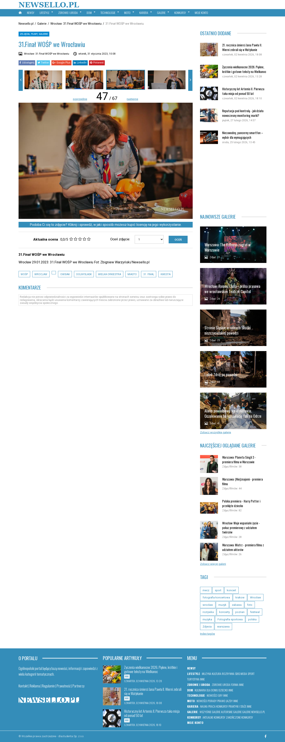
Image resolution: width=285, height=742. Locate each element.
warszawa (223, 626)
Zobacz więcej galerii (213, 564)
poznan (240, 612)
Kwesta (166, 274)
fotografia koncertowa (216, 597)
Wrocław (255, 597)
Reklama (35, 685)
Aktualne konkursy (214, 717)
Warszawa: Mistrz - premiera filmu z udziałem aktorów (243, 547)
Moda (244, 673)
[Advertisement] (233, 179)
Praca (212, 706)
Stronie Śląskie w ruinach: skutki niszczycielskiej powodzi (227, 330)
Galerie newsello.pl (253, 712)
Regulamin (48, 685)
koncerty (224, 612)
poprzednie (80, 99)
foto (249, 604)
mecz (206, 590)
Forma (234, 684)
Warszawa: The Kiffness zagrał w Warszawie (227, 247)
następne (132, 99)
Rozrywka (228, 673)
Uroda (226, 684)
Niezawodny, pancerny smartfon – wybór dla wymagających (242, 135)
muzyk (222, 604)
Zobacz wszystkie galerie (215, 432)
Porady (212, 701)
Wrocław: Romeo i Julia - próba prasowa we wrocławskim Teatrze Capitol (232, 288)
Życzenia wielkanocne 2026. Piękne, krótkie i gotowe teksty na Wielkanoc (244, 69)
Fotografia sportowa (230, 619)
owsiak (65, 274)
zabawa (237, 604)
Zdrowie (217, 684)
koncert (231, 590)
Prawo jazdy (225, 701)
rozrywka (208, 612)
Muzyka (206, 673)
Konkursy (222, 706)
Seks (237, 673)
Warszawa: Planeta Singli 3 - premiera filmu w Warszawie (239, 459)
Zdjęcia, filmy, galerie (34, 34)
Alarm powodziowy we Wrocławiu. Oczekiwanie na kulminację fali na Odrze (232, 413)
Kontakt (23, 685)
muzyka (207, 619)
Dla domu (212, 690)
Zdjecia (207, 626)
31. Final (148, 274)
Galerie (42, 23)
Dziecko (223, 690)
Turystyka (193, 679)
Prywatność (64, 685)
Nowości (212, 695)
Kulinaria (200, 690)
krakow (240, 597)
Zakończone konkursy (239, 717)
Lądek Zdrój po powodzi (220, 374)
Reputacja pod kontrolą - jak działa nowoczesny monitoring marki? (242, 113)
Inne (202, 679)
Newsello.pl (26, 23)
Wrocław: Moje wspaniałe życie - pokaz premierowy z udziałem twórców (241, 527)
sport (218, 590)
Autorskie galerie (231, 712)
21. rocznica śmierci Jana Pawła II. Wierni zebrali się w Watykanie (242, 47)
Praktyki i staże (237, 706)
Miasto (132, 274)
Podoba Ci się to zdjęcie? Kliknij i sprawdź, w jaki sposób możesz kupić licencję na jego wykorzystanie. (105, 225)
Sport (251, 673)
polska (252, 619)
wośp (24, 274)
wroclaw (40, 274)
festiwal (255, 612)
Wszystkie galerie (210, 712)
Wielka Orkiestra (109, 274)
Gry (220, 695)
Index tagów (207, 633)
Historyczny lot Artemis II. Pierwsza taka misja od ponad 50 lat (243, 91)
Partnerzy (78, 685)
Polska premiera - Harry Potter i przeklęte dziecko (241, 503)
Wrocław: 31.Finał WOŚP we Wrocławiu (76, 23)
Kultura (216, 673)
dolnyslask (84, 274)
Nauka (204, 706)
